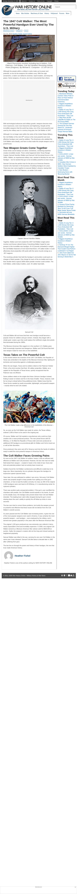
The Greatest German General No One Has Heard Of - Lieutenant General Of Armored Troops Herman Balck (66, 127)
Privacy (56, 1)
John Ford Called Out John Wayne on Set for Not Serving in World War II (67, 255)
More (67, 13)
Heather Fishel (22, 555)
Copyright (49, 1)
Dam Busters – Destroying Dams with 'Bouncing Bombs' (65, 172)
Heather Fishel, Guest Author (22, 34)
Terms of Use (40, 1)
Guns (26, 31)
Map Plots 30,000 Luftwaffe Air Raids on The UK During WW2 (66, 119)
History (46, 13)
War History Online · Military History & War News (29, 575)
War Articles (25, 13)
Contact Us (32, 1)
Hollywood (54, 13)
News (18, 13)
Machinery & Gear (37, 13)
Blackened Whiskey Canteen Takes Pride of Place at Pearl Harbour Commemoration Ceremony (65, 98)
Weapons (19, 31)
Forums (61, 13)
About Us (23, 1)
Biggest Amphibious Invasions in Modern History (65, 105)
